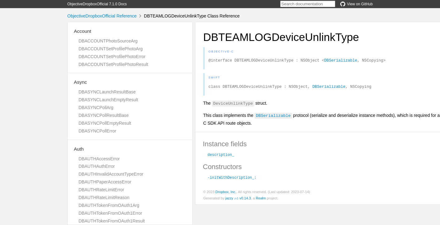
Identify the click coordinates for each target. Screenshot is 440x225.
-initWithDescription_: (232, 179)
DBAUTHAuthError (97, 166)
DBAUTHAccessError (99, 158)
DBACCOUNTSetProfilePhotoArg (111, 48)
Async (80, 82)
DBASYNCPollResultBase (104, 115)
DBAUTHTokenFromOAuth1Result (112, 220)
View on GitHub (356, 4)
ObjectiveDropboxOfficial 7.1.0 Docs (97, 4)
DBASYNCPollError (97, 130)
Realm (261, 200)
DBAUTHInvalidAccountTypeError (111, 174)
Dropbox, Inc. (225, 194)
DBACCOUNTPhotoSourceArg (108, 40)
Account (82, 31)
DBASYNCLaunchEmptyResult (108, 99)
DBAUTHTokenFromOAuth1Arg (109, 205)
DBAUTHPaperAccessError (105, 181)
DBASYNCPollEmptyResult (105, 123)
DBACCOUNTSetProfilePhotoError (112, 56)
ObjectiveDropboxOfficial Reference (101, 15)
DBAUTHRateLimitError (101, 189)
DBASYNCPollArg (96, 107)
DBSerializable (340, 61)
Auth (79, 149)
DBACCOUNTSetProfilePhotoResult (113, 64)
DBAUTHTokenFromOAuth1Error (110, 213)
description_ (221, 156)
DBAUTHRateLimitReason (104, 197)
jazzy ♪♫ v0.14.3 (238, 200)
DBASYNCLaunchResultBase (107, 91)
